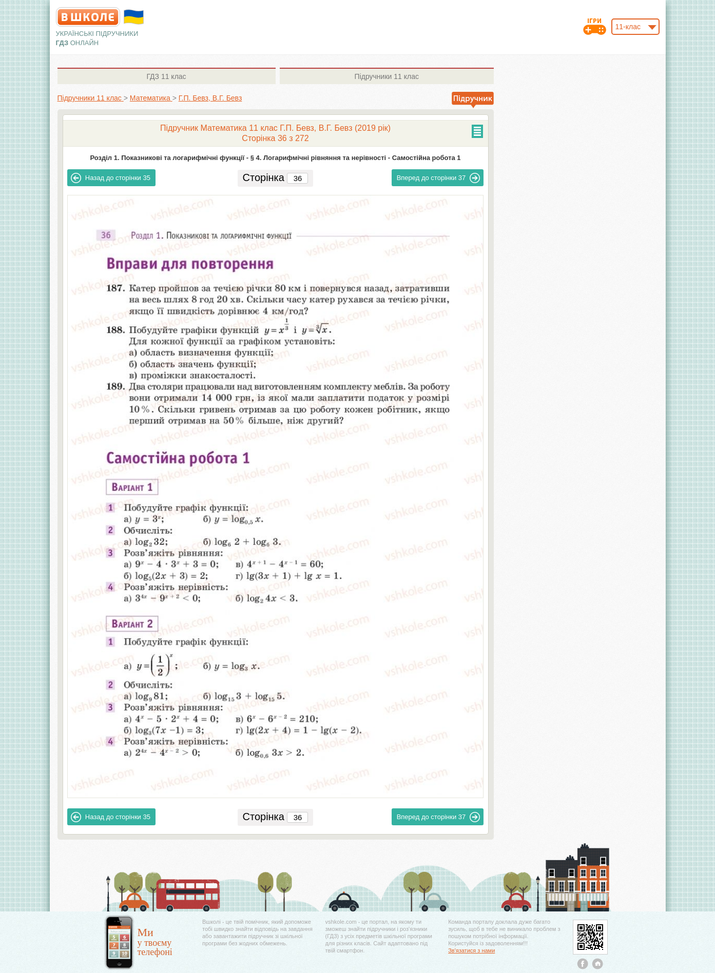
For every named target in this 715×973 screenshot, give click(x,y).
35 (110, 178)
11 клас (166, 76)
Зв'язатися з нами (471, 950)
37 (438, 178)
